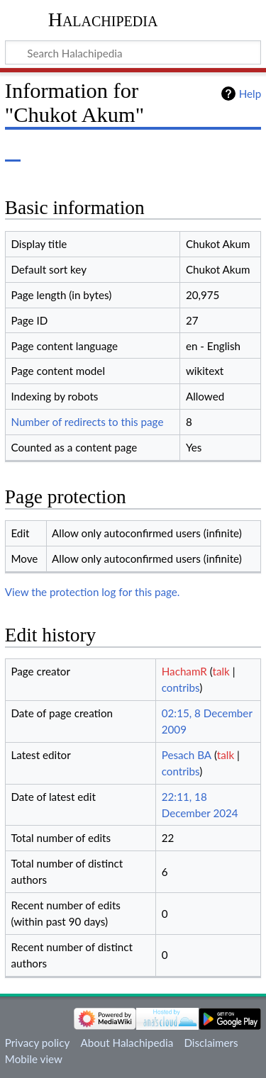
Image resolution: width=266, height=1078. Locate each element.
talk (220, 671)
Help (250, 93)
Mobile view (33, 1058)
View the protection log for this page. (92, 591)
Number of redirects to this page (87, 421)
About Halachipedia (126, 1042)
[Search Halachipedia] (133, 52)
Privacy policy (37, 1042)
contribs (180, 687)
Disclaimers (211, 1042)
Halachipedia (103, 19)
